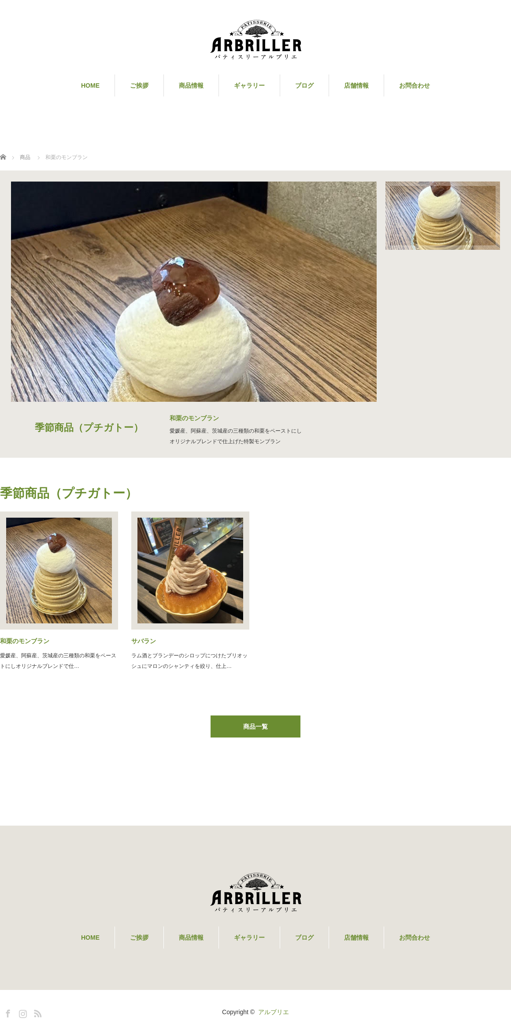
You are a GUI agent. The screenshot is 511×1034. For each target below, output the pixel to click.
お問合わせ (414, 85)
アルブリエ (273, 1011)
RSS (36, 1012)
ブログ (304, 85)
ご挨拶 (139, 85)
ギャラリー (249, 85)
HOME (90, 85)
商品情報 (191, 85)
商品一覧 (255, 726)
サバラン (143, 641)
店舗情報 (356, 85)
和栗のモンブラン (24, 641)
